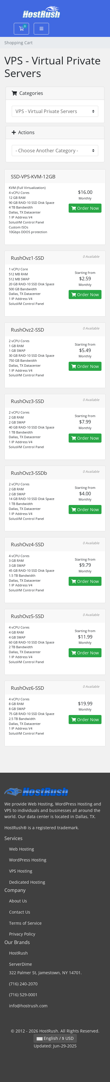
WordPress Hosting (27, 860)
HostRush (18, 953)
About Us (18, 901)
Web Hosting (21, 849)
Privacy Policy (22, 934)
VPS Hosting (20, 871)
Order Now (85, 208)
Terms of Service (25, 923)
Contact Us (19, 912)
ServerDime (20, 964)
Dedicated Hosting (27, 882)
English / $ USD (55, 1038)
